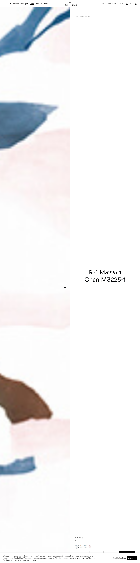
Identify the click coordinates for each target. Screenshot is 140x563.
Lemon (103, 549)
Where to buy (111, 3)
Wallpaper (24, 4)
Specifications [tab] (81, 549)
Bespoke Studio (42, 4)
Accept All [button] (132, 558)
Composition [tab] (80, 551)
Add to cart (127, 509)
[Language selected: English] (121, 3)
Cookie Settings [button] (119, 558)
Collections (14, 4)
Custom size (111, 509)
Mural (32, 4)
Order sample (96, 509)
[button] (65, 287)
